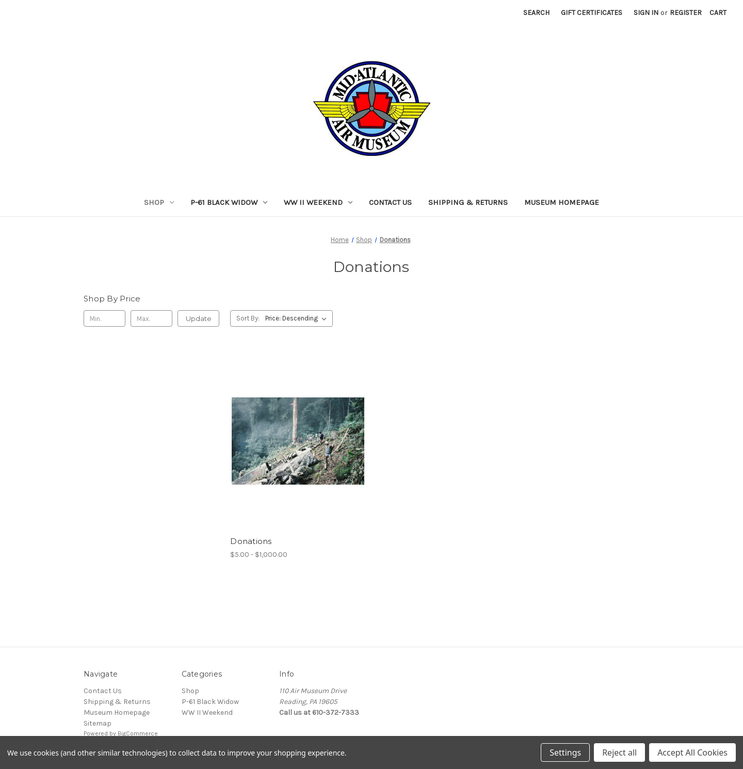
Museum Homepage (561, 202)
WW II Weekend (318, 202)
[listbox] (298, 318)
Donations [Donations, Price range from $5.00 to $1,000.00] (250, 541)
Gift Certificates (591, 12)
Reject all (619, 752)
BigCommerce (138, 733)
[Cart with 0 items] (718, 12)
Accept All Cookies (692, 752)
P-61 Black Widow (228, 202)
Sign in (646, 12)
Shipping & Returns (468, 202)
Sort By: (248, 318)
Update (199, 318)
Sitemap (97, 723)
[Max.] (151, 318)
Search (536, 12)
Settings (565, 752)
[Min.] (104, 318)
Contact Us (390, 202)
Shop (159, 202)
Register (686, 12)
